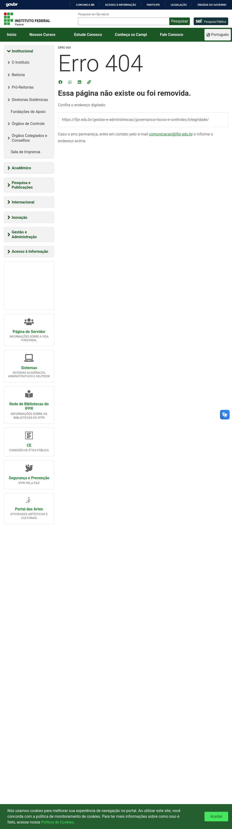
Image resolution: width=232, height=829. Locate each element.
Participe (153, 4)
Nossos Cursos (42, 34)
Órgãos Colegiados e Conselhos (29, 138)
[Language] (217, 34)
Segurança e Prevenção (29, 478)
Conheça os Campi (131, 34)
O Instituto (20, 62)
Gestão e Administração (24, 234)
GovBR (12, 4)
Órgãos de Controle (28, 123)
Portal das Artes (29, 509)
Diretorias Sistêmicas (30, 99)
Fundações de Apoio (28, 111)
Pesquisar (179, 21)
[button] (89, 82)
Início (12, 34)
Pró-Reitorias (23, 87)
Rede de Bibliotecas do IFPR (29, 406)
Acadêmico (21, 168)
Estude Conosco (88, 34)
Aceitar (216, 816)
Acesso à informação (120, 4)
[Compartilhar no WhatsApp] (70, 82)
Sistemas (29, 368)
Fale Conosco (171, 34)
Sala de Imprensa (25, 152)
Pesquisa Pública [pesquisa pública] (211, 21)
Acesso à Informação (30, 251)
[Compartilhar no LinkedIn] (80, 82)
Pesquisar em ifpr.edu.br (93, 14)
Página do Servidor (29, 331)
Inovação (19, 217)
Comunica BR (85, 4)
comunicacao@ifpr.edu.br (171, 134)
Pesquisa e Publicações (22, 185)
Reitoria (18, 75)
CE (29, 445)
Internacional (23, 202)
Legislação (179, 4)
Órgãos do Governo (212, 4)
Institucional (22, 51)
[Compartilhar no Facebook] (61, 82)
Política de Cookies (57, 822)
